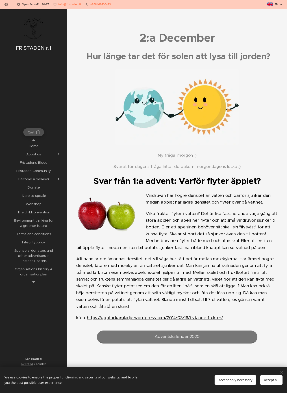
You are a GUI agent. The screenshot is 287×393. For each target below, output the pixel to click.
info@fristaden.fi (69, 4)
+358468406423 (100, 4)
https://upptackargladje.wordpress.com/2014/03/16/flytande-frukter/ (155, 317)
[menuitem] (33, 145)
